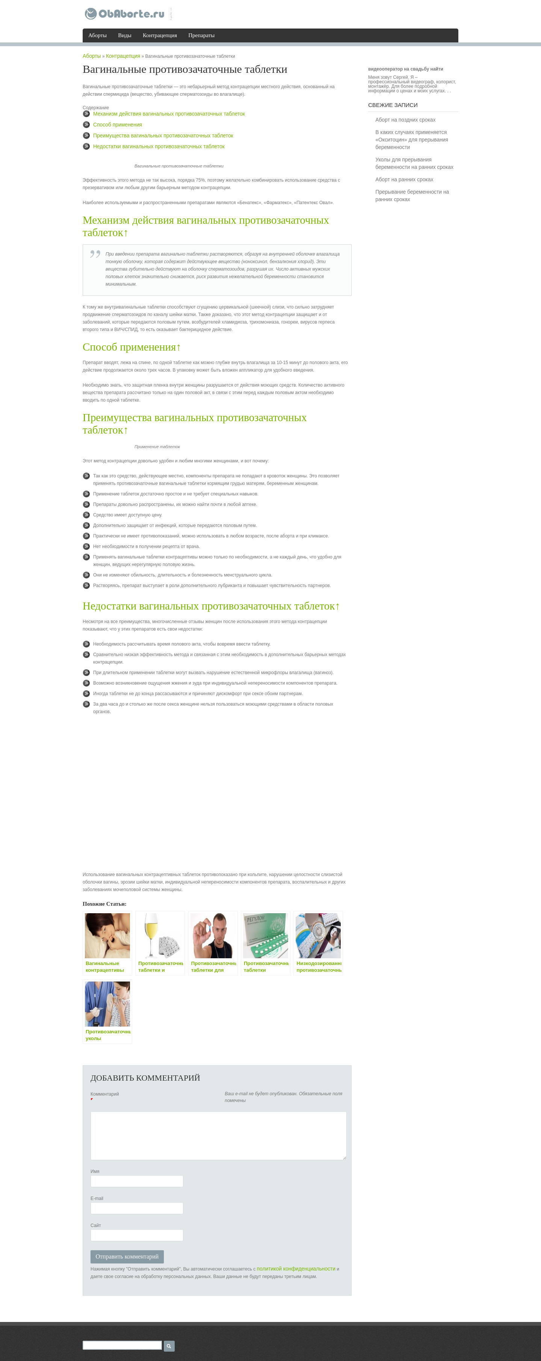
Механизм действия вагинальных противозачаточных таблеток (159, 112)
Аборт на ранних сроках (403, 178)
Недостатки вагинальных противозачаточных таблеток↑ (207, 589)
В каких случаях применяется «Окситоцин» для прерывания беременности (409, 139)
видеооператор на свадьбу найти (405, 68)
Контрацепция (160, 35)
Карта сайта (165, 1349)
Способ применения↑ (130, 343)
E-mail (97, 1181)
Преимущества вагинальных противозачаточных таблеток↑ (215, 413)
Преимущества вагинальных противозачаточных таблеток (154, 133)
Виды (124, 35)
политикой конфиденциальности (291, 1248)
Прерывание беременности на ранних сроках (409, 193)
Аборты (97, 35)
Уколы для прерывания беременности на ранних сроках (411, 162)
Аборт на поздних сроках (404, 119)
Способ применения (114, 123)
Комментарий (105, 1077)
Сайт (96, 1208)
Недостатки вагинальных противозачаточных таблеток (150, 144)
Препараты (201, 35)
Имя (95, 1154)
